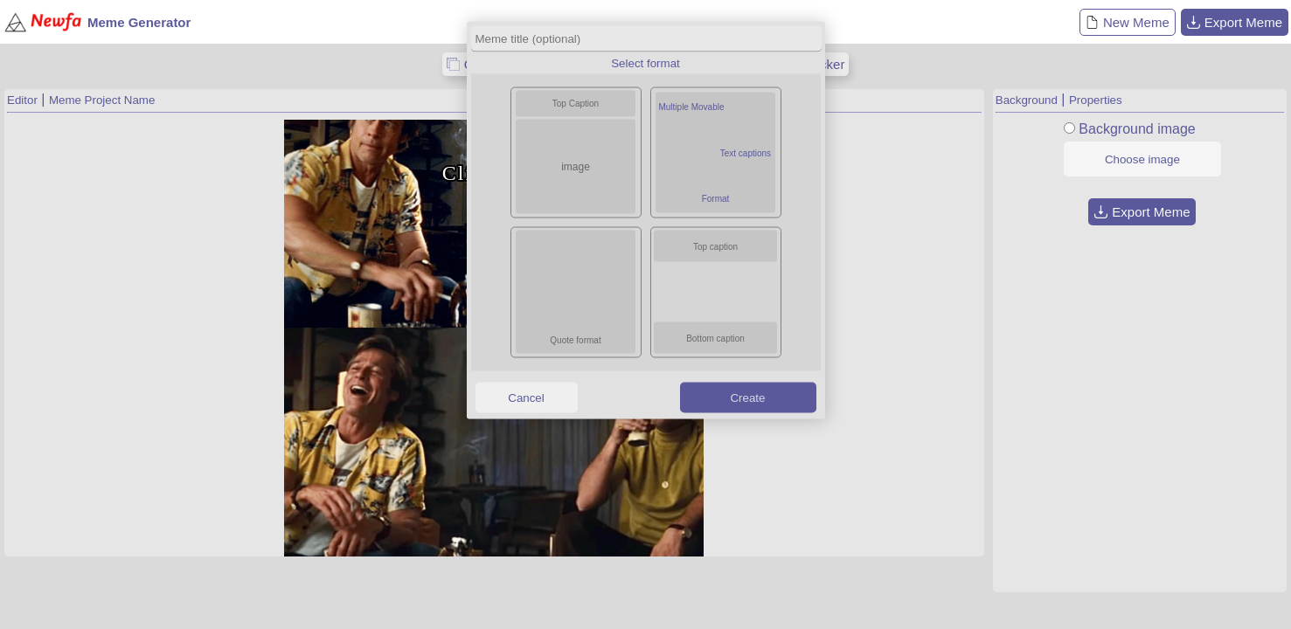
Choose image (1142, 159)
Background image (1137, 128)
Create (747, 397)
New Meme (1128, 22)
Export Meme (1234, 22)
